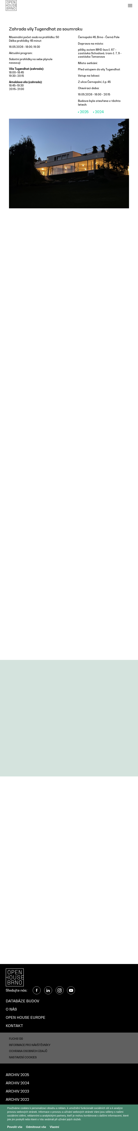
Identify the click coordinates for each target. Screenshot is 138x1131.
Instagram (60, 990)
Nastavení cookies (23, 1057)
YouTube (71, 990)
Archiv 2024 (17, 1083)
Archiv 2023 (17, 1091)
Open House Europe (25, 1017)
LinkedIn (48, 990)
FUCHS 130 (16, 1038)
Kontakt (14, 1026)
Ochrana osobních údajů (28, 1051)
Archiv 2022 (17, 1099)
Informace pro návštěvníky (29, 1045)
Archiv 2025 (17, 1075)
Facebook (37, 990)
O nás (11, 1009)
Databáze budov (22, 1001)
